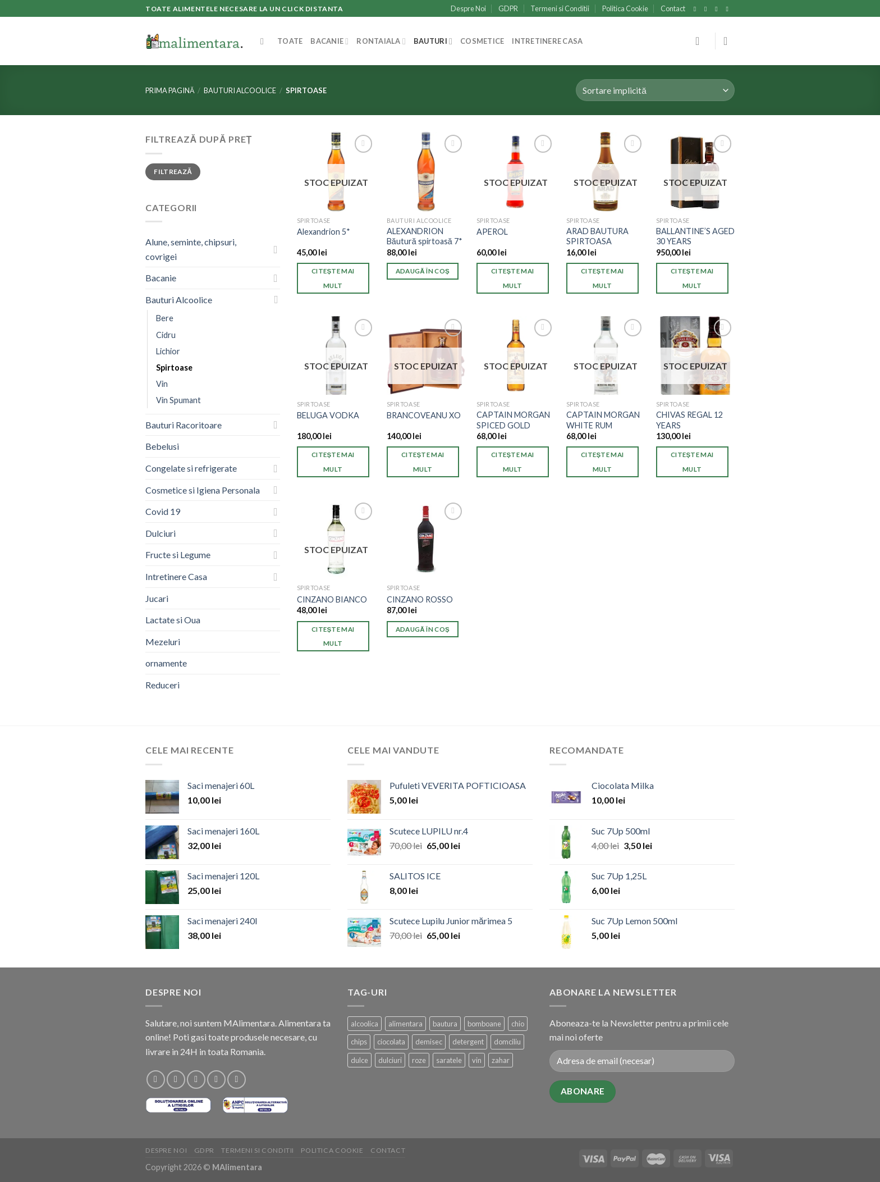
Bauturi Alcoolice (240, 90)
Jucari (156, 598)
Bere (164, 318)
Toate (289, 40)
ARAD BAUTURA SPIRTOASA (597, 236)
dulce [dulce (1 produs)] (359, 1060)
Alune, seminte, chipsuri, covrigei (190, 249)
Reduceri (162, 684)
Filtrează (173, 171)
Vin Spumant (178, 400)
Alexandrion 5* (323, 231)
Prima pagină (170, 90)
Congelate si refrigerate (191, 468)
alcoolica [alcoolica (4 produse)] (364, 1023)
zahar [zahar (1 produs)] (501, 1060)
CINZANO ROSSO (420, 599)
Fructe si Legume (177, 554)
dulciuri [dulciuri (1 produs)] (390, 1060)
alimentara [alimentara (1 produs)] (405, 1023)
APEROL (492, 231)
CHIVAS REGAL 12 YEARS (689, 420)
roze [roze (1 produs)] (419, 1060)
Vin (162, 384)
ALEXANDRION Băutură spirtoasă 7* (424, 236)
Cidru (166, 335)
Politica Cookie (625, 8)
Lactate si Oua (172, 619)
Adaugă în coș (423, 271)
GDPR (508, 8)
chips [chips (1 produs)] (359, 1041)
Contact (673, 8)
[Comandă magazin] (655, 90)
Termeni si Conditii (559, 8)
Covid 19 (162, 511)
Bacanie (329, 41)
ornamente (166, 663)
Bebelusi (162, 446)
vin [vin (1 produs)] (477, 1060)
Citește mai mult (332, 278)
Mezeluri (162, 641)
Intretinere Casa (547, 40)
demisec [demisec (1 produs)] (428, 1041)
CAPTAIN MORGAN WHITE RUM (603, 420)
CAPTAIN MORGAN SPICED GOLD (513, 420)
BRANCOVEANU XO (424, 415)
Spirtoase (174, 367)
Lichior (168, 351)
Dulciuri (160, 533)
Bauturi (433, 41)
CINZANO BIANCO (332, 599)
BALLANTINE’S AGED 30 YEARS (695, 236)
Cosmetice (482, 40)
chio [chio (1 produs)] (517, 1023)
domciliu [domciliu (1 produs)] (507, 1041)
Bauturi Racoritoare (183, 424)
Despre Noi (468, 8)
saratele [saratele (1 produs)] (449, 1060)
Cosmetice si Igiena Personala (202, 490)
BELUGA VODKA (328, 415)
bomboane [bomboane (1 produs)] (484, 1023)
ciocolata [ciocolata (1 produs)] (391, 1041)
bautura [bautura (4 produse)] (445, 1023)
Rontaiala (381, 41)
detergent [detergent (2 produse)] (468, 1041)
